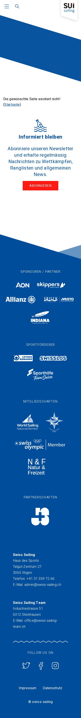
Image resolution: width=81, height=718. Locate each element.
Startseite (12, 104)
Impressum (27, 688)
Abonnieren (40, 185)
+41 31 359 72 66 (40, 578)
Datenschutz (52, 688)
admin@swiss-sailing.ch (42, 584)
